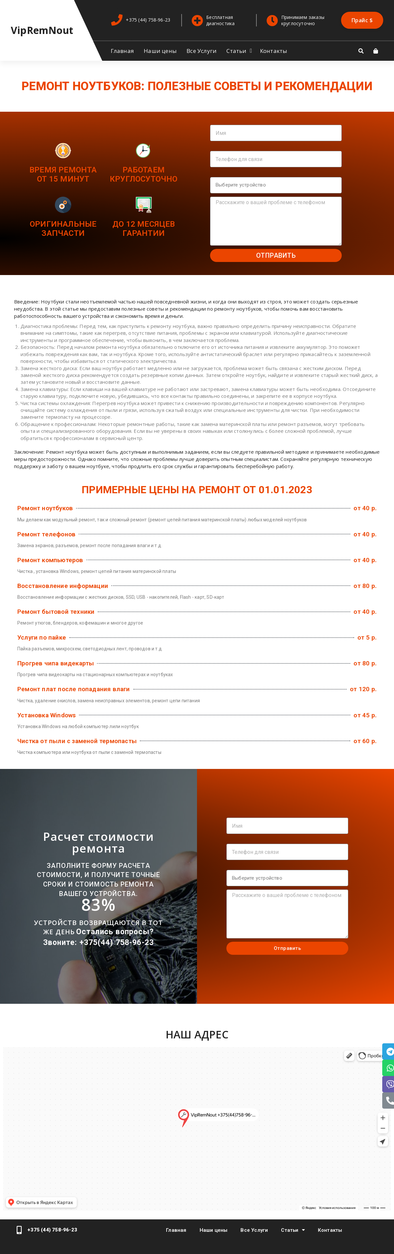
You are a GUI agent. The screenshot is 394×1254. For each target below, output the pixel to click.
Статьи (236, 51)
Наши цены (160, 51)
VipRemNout (42, 30)
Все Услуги (202, 51)
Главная (122, 51)
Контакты (273, 51)
